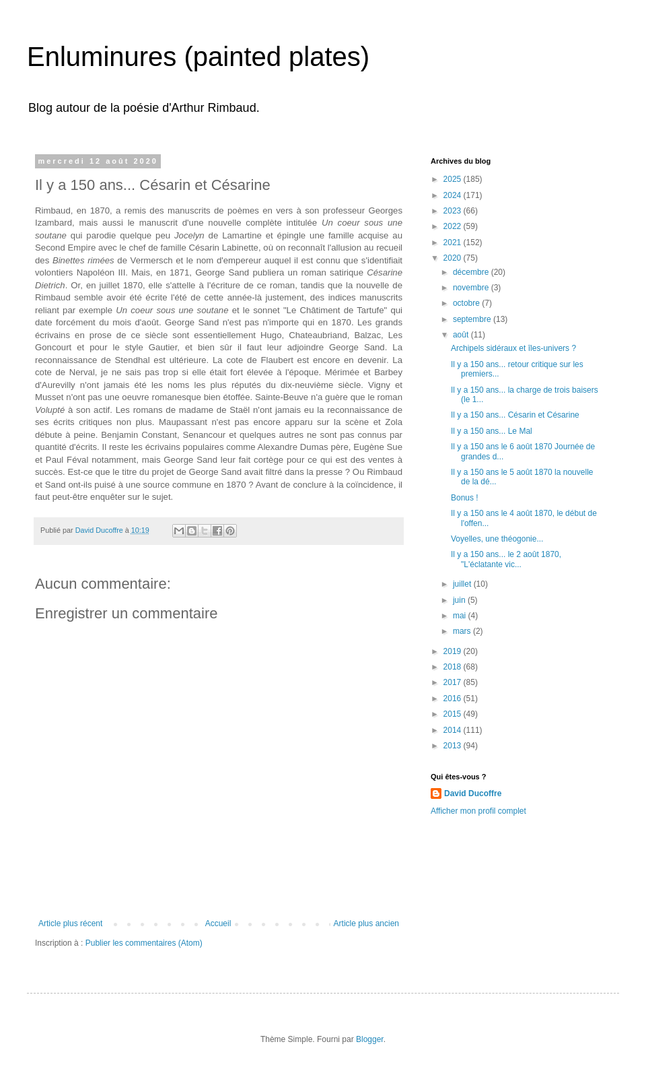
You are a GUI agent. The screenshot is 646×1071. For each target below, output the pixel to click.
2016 (453, 698)
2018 (453, 667)
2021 (453, 242)
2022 (453, 226)
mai (460, 615)
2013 (453, 745)
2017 (453, 682)
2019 (453, 651)
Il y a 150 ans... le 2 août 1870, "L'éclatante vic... (506, 559)
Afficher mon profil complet (478, 811)
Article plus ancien (366, 923)
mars (463, 631)
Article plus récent (70, 923)
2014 (453, 730)
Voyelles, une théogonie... (497, 539)
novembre (472, 287)
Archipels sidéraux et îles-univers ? (513, 348)
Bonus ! (464, 497)
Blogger (370, 1039)
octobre (467, 303)
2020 (453, 258)
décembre (472, 272)
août (462, 334)
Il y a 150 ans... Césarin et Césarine (515, 415)
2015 (453, 714)
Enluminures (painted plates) (198, 56)
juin (460, 600)
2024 (453, 195)
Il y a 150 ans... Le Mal (491, 431)
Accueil (218, 923)
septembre (473, 319)
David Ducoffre (472, 793)
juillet (463, 584)
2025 (453, 179)
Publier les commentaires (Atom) (144, 943)
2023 (453, 211)
